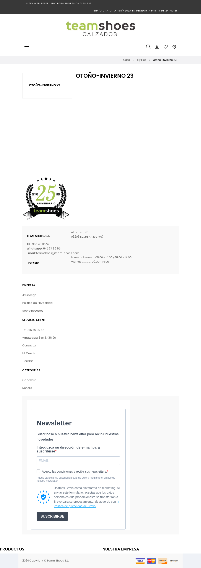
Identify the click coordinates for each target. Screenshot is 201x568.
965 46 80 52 (40, 244)
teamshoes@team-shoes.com (57, 253)
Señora (27, 388)
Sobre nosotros (32, 310)
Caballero (29, 380)
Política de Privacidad (37, 303)
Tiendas (27, 361)
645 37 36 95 (51, 248)
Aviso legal (29, 295)
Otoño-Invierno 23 (44, 85)
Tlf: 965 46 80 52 (33, 330)
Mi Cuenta (29, 353)
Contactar (29, 345)
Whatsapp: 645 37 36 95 (39, 337)
